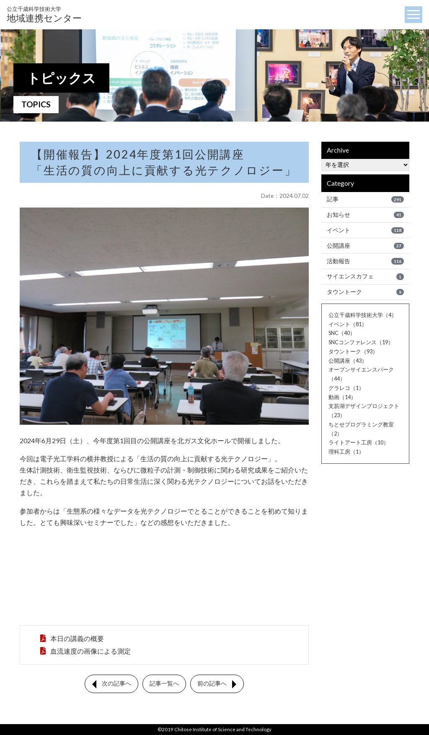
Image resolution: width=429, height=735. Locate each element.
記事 (365, 199)
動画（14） (342, 397)
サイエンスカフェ (365, 276)
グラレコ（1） (346, 387)
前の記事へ (212, 686)
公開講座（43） (347, 360)
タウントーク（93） (353, 351)
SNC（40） (341, 333)
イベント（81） (347, 324)
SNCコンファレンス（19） (360, 342)
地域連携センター (44, 14)
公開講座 (365, 245)
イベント (365, 230)
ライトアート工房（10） (358, 442)
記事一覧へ (164, 686)
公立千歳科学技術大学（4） (362, 315)
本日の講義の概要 (76, 639)
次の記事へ (116, 686)
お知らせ (365, 214)
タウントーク (365, 291)
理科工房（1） (346, 451)
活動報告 (365, 261)
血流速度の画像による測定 (90, 653)
